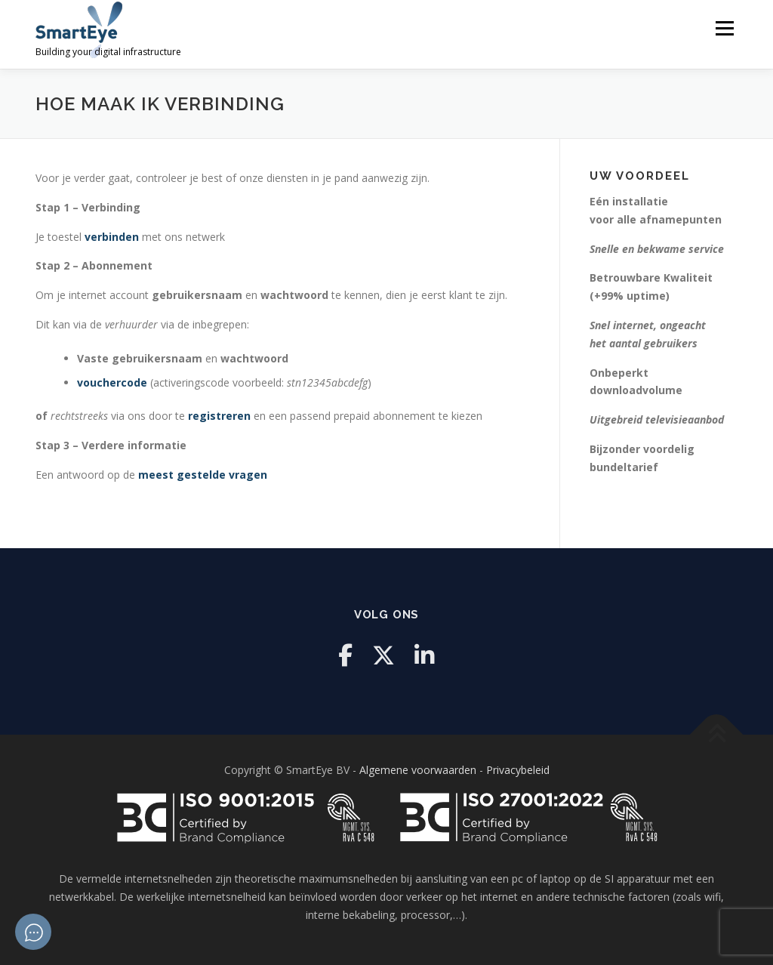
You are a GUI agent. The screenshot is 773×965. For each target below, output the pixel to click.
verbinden (112, 237)
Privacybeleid (518, 770)
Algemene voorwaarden (417, 770)
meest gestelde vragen (202, 474)
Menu (724, 28)
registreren (219, 416)
